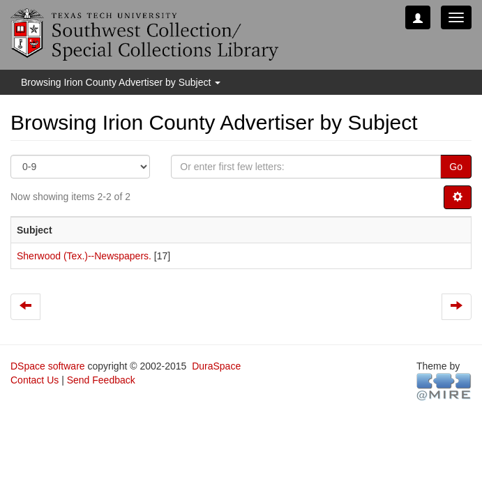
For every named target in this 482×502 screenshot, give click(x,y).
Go (455, 166)
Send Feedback (101, 380)
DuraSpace (216, 366)
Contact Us (34, 380)
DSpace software (47, 366)
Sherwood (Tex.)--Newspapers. (84, 255)
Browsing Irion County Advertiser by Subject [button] (120, 82)
